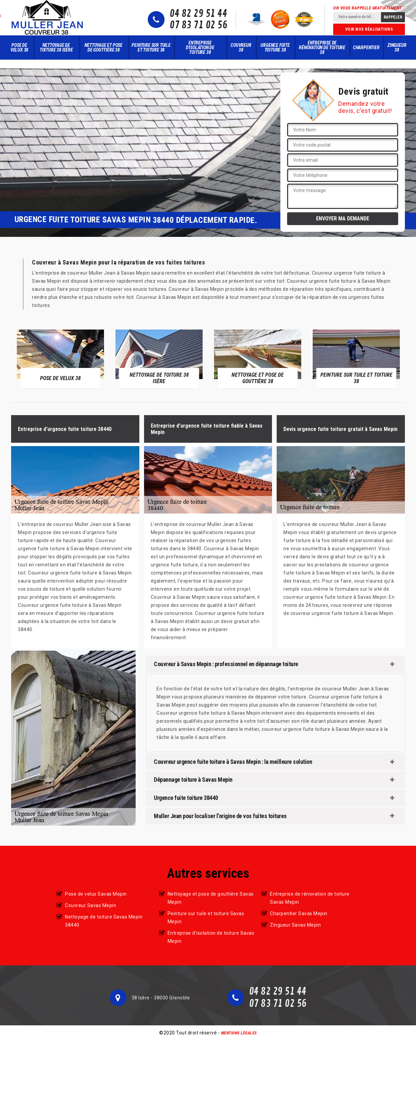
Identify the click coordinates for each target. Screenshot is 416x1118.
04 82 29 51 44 (198, 14)
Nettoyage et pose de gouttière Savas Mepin (211, 898)
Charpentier (366, 47)
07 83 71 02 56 (198, 25)
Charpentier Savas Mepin (298, 913)
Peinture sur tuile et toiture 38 (151, 47)
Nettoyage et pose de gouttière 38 (103, 47)
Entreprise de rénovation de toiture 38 (322, 47)
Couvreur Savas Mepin (90, 905)
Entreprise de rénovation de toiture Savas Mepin (310, 898)
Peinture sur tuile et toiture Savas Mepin (206, 917)
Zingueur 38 (396, 47)
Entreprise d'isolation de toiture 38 (200, 47)
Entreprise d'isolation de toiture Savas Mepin (211, 937)
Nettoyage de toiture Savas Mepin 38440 (103, 921)
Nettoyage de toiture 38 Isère (56, 47)
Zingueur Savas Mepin (295, 925)
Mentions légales (239, 1033)
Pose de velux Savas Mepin (96, 894)
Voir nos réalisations (369, 29)
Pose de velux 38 (19, 47)
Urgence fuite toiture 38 (275, 47)
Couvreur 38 (241, 47)
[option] (60, 359)
